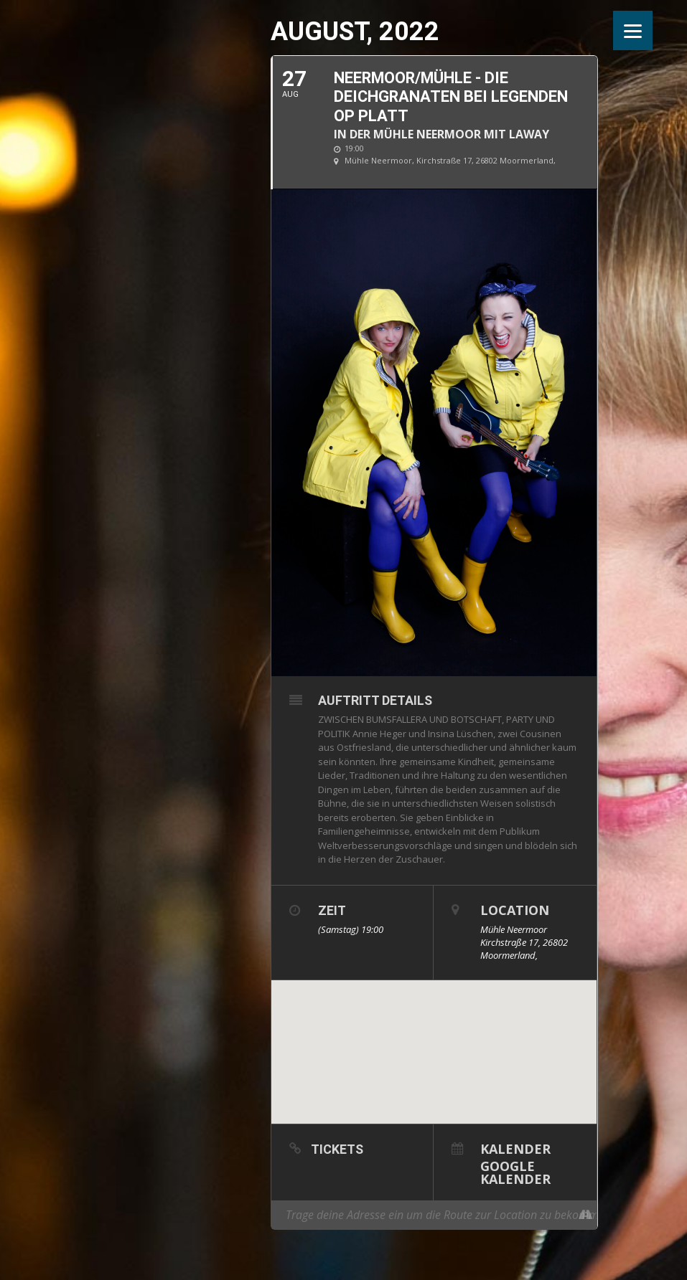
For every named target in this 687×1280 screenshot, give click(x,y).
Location (514, 910)
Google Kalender (515, 1171)
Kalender (515, 1147)
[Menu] (633, 30)
